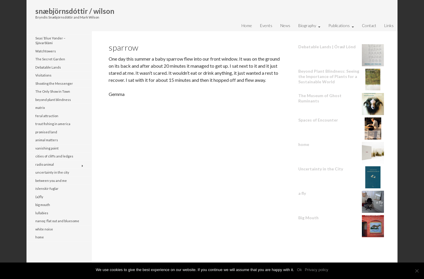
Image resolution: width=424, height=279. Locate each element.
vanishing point (47, 148)
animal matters (46, 140)
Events (266, 25)
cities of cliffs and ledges (54, 156)
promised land (46, 132)
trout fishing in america (52, 124)
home (39, 237)
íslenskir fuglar (47, 188)
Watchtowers (45, 51)
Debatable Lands (48, 67)
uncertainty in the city (52, 172)
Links (389, 25)
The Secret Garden (50, 59)
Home (246, 25)
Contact (369, 25)
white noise (44, 229)
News (285, 25)
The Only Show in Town (52, 91)
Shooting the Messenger (54, 83)
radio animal (44, 164)
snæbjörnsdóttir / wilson (74, 11)
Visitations (43, 75)
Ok (299, 270)
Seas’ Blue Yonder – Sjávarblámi (50, 40)
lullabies (41, 213)
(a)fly (39, 197)
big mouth (42, 205)
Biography (307, 25)
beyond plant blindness (53, 100)
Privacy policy (316, 270)
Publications (339, 25)
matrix (40, 107)
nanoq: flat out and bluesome (57, 221)
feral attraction (46, 116)
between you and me (51, 180)
